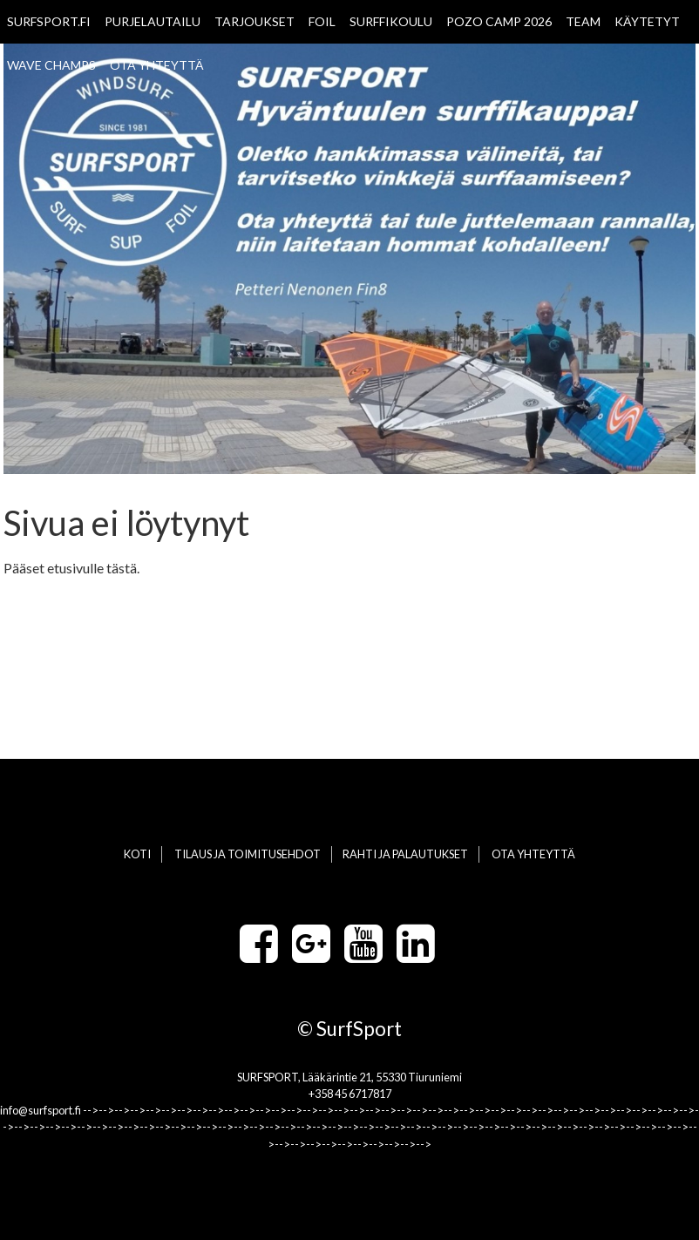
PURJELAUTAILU (152, 21)
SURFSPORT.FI (49, 21)
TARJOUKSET (254, 21)
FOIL (322, 21)
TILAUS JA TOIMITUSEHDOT (247, 854)
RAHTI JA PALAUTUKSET (405, 854)
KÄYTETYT (647, 21)
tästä (121, 567)
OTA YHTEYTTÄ (157, 65)
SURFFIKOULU (391, 21)
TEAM (583, 21)
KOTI (137, 854)
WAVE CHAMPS (51, 65)
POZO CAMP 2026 (499, 21)
